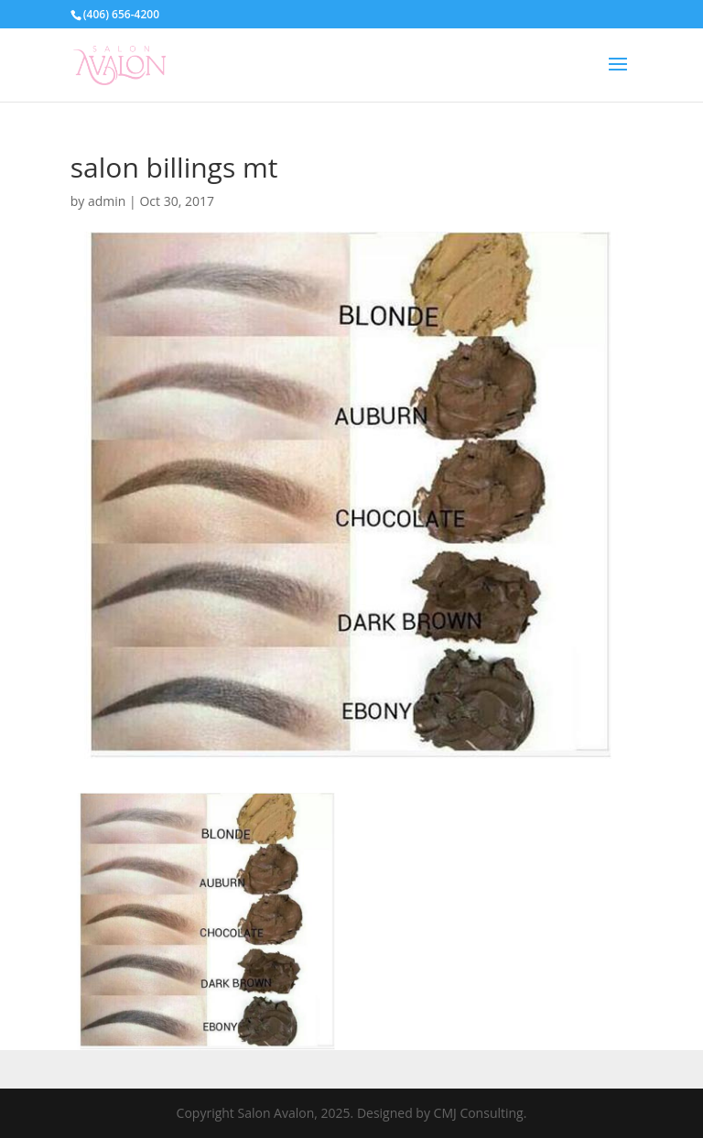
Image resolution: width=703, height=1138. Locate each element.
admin (106, 201)
